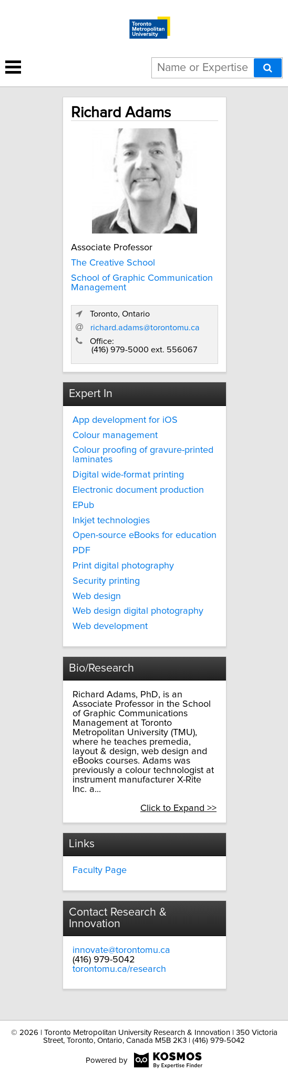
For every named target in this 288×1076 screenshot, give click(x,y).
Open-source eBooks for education (145, 535)
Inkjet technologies (111, 520)
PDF (81, 550)
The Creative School (113, 263)
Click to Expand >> (178, 808)
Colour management (115, 435)
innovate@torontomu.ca (121, 950)
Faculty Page (100, 870)
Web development (110, 626)
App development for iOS (125, 420)
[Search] (268, 67)
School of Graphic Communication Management (142, 282)
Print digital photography (123, 566)
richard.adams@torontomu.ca (145, 327)
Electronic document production (138, 490)
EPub (83, 505)
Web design (97, 596)
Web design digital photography (138, 611)
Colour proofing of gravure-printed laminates (143, 454)
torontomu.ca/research (119, 969)
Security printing (106, 581)
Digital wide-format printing (128, 475)
